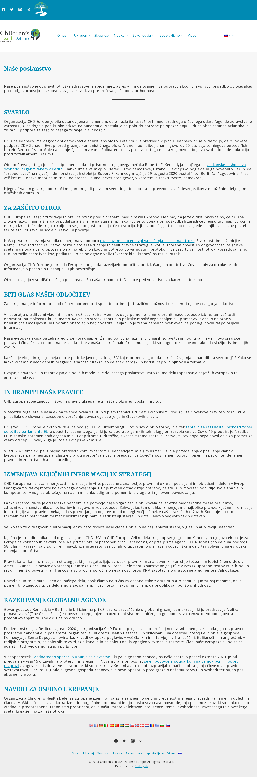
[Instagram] (20, 9)
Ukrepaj (88, 753)
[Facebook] (3, 9)
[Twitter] (11, 9)
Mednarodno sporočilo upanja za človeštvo (71, 656)
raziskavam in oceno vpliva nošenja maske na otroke (147, 240)
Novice (117, 753)
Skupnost (101, 35)
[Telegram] (28, 9)
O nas (76, 753)
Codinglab (141, 766)
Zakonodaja (134, 753)
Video (171, 753)
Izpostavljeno (155, 753)
